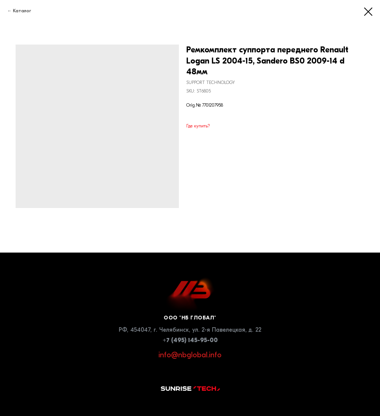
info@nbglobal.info (190, 355)
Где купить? (198, 126)
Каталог (22, 10)
